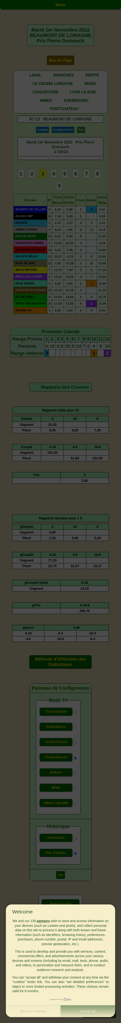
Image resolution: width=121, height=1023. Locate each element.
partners (43, 921)
